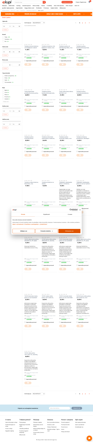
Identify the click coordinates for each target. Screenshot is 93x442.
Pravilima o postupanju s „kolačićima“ (36, 224)
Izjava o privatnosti (79, 424)
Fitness (43, 5)
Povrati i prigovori (65, 422)
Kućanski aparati (26, 5)
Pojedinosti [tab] (46, 214)
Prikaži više (6, 101)
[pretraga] (44, 2)
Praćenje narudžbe (67, 2)
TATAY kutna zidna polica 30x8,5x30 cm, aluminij (49, 239)
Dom (18, 10)
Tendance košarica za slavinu (48, 183)
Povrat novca (64, 427)
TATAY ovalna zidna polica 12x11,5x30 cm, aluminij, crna (48, 296)
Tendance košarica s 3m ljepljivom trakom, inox (48, 46)
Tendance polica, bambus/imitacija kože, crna (48, 92)
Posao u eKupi (8, 428)
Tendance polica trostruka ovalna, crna (65, 137)
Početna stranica (5, 10)
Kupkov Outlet (54, 8)
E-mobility (49, 5)
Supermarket (19, 8)
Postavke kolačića (47, 231)
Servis (62, 429)
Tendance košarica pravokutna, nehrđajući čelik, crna (82, 137)
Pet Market (39, 8)
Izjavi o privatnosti (18, 224)
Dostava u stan (51, 424)
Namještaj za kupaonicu (32, 10)
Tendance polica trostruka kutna (28, 137)
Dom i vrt (77, 5)
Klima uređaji (36, 5)
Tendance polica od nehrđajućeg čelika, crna (65, 46)
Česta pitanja (22, 422)
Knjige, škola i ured (29, 8)
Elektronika (11, 5)
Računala (4, 5)
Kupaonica (22, 10)
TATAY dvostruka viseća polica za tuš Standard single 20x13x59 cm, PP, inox (30, 296)
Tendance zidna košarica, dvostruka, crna (31, 183)
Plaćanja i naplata (37, 422)
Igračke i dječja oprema (8, 8)
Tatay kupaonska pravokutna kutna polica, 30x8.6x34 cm (31, 92)
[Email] (59, 408)
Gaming (18, 5)
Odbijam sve (23, 231)
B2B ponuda (63, 8)
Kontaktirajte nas (79, 427)
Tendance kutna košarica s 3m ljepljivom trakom (31, 46)
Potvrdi (5, 29)
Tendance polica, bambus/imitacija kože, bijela (82, 47)
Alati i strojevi (69, 5)
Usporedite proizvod (30, 60)
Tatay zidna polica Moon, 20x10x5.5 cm (66, 92)
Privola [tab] (23, 214)
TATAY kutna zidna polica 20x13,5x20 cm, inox (83, 296)
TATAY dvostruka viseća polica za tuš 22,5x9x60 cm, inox (65, 240)
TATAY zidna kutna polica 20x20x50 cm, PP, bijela (31, 239)
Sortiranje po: (27, 22)
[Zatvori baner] (80, 209)
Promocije (46, 8)
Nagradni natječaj (9, 431)
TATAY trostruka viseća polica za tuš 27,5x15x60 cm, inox (65, 296)
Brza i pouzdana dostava (53, 422)
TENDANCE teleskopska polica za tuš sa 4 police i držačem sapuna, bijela (83, 183)
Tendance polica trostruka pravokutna (82, 92)
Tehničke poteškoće (24, 428)
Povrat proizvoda (65, 424)
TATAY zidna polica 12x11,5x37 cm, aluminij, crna (31, 353)
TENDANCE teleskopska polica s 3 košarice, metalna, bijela (65, 183)
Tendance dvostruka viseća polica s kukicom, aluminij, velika (48, 137)
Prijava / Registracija (80, 2)
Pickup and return (65, 431)
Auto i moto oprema (59, 5)
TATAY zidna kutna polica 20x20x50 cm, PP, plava (83, 239)
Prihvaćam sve (69, 231)
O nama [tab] (70, 214)
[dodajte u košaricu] (27, 64)
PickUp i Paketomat (51, 427)
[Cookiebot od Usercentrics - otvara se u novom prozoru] (71, 210)
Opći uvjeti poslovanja (80, 422)
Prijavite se (76, 408)
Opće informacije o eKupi (11, 422)
